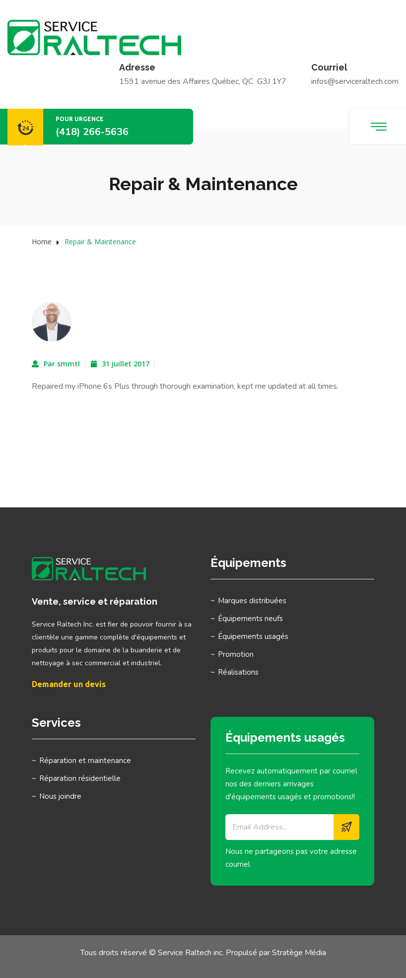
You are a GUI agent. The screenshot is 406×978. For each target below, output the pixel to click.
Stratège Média (299, 952)
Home (42, 241)
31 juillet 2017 (125, 363)
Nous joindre (60, 796)
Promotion (236, 654)
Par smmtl (62, 363)
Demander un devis (69, 684)
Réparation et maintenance (85, 761)
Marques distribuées (252, 601)
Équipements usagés (253, 636)
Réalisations (238, 672)
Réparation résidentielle (80, 778)
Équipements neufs (250, 619)
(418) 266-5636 (92, 132)
